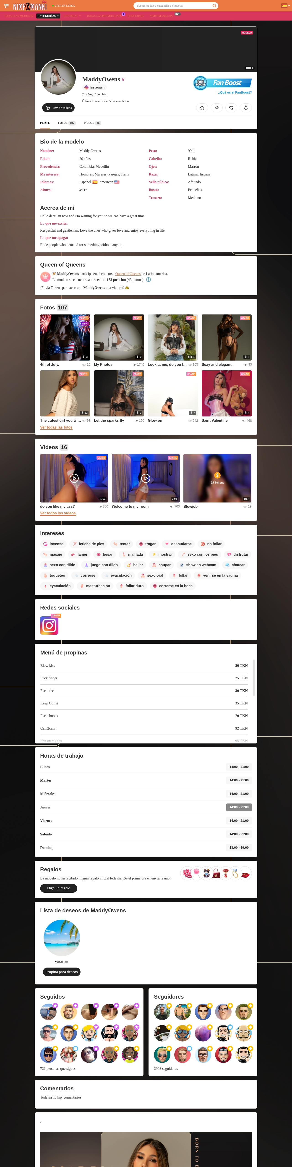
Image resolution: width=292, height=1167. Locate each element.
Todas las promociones (105, 15)
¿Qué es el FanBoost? (235, 92)
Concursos (136, 16)
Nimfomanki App (163, 15)
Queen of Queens (128, 274)
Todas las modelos (18, 16)
